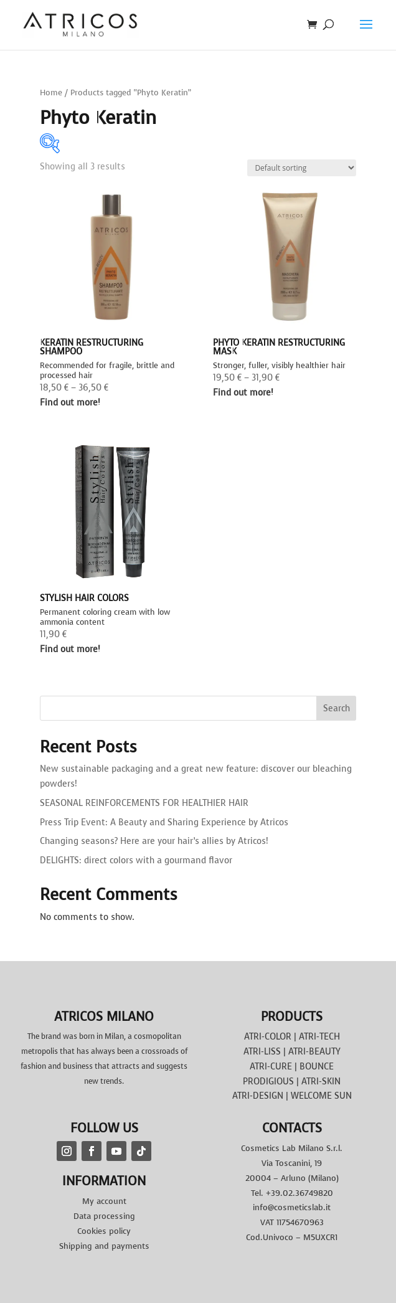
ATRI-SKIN (321, 1081)
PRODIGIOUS (268, 1081)
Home (51, 92)
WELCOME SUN (321, 1096)
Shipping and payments (104, 1246)
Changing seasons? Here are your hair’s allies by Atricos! (154, 841)
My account (104, 1201)
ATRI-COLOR (267, 1037)
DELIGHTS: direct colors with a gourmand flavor (136, 860)
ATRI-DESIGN (257, 1096)
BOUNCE (316, 1067)
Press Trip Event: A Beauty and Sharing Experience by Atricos (164, 822)
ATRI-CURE (271, 1067)
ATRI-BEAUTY (314, 1052)
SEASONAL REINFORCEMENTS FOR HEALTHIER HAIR (144, 803)
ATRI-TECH (319, 1037)
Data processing (104, 1216)
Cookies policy (104, 1231)
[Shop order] (301, 167)
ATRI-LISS (262, 1052)
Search (336, 708)
